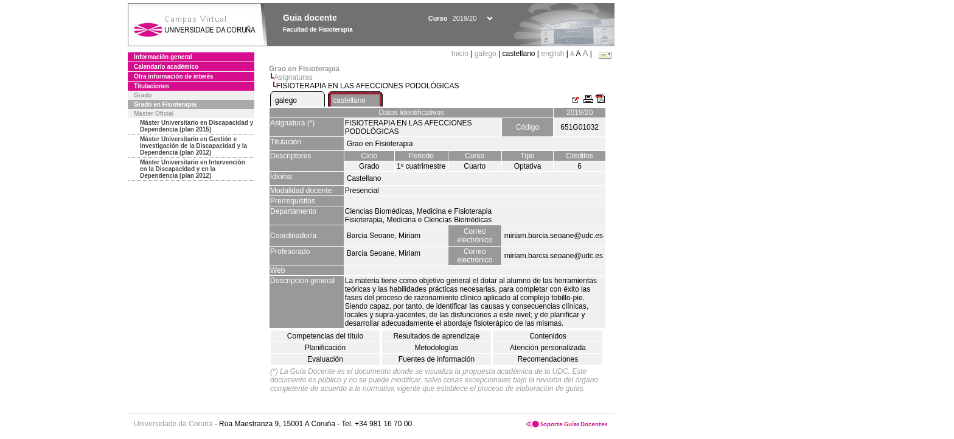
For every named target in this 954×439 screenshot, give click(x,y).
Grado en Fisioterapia (165, 104)
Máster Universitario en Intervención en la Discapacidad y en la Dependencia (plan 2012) (192, 169)
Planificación (325, 347)
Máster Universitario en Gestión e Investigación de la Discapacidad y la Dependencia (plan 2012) (193, 146)
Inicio (460, 53)
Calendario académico (166, 66)
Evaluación (325, 359)
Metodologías (436, 347)
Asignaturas (293, 77)
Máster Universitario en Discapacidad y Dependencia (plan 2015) (196, 126)
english (552, 53)
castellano (349, 100)
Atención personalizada (548, 347)
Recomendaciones (548, 359)
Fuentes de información (437, 359)
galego (485, 53)
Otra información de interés (174, 76)
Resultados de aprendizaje (436, 336)
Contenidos (547, 336)
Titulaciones (151, 86)
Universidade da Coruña (173, 424)
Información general (163, 57)
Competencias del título (325, 336)
